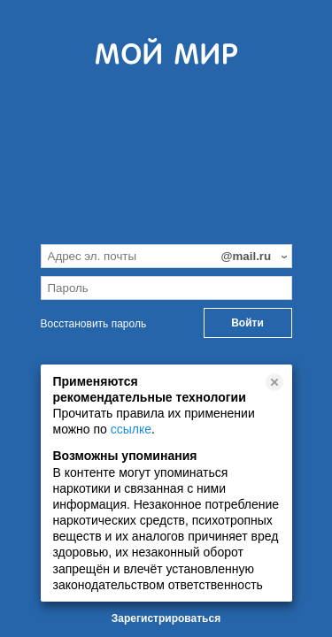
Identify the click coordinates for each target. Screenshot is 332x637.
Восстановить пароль (94, 324)
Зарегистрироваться (166, 618)
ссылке (131, 429)
